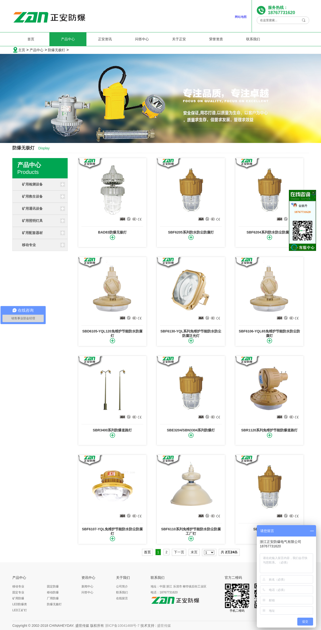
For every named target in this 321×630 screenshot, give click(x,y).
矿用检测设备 (32, 184)
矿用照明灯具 (32, 221)
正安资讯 (105, 39)
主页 (21, 50)
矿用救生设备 (32, 196)
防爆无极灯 (56, 50)
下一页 (179, 552)
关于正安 (179, 39)
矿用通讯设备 (32, 208)
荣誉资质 (216, 39)
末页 (194, 552)
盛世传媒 (164, 626)
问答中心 (142, 39)
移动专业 (29, 245)
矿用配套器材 (32, 233)
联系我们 (253, 39)
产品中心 (68, 39)
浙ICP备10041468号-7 (122, 626)
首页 (30, 39)
